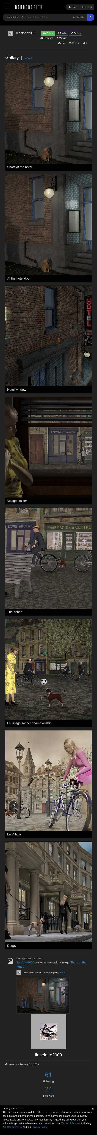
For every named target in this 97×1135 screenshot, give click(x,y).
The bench (14, 612)
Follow (48, 33)
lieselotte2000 (25, 962)
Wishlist (61, 38)
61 (48, 1075)
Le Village (14, 834)
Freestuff (46, 38)
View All (28, 58)
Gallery (76, 33)
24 (48, 1089)
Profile (61, 33)
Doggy (11, 946)
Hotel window (16, 389)
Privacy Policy (39, 1127)
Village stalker (17, 501)
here (62, 972)
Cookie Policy (14, 1127)
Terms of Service (70, 1123)
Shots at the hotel (19, 167)
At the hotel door (19, 278)
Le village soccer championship (29, 723)
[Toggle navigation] (7, 7)
